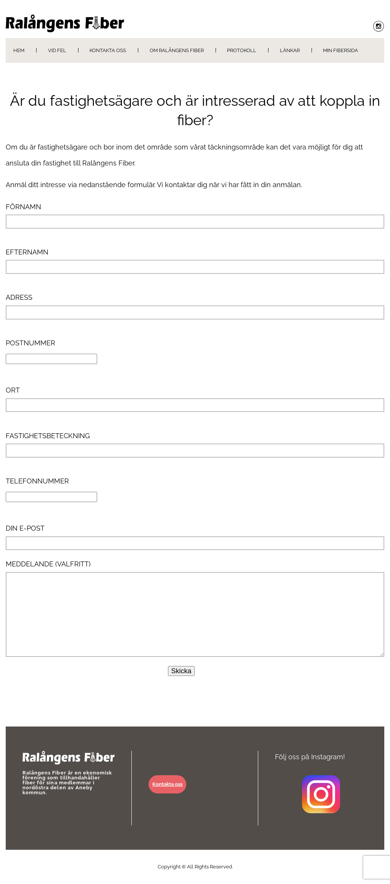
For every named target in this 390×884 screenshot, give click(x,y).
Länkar (290, 50)
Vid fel (57, 50)
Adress (195, 306)
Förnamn (195, 216)
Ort (195, 399)
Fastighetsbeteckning (195, 445)
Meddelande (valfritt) (195, 608)
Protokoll (241, 50)
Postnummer (51, 351)
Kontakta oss (108, 50)
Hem (18, 50)
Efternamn (195, 261)
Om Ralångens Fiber (177, 50)
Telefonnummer (51, 489)
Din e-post (195, 537)
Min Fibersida (340, 50)
